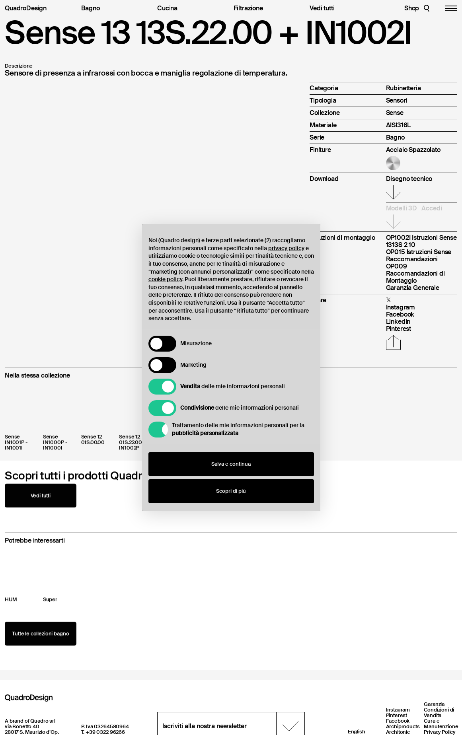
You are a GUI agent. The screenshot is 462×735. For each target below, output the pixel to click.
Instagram (398, 709)
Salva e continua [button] (231, 464)
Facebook (398, 721)
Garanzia (434, 704)
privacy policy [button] (286, 248)
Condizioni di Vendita (439, 712)
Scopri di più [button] (231, 491)
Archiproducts (403, 726)
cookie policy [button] (165, 279)
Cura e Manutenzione (441, 724)
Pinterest (396, 715)
